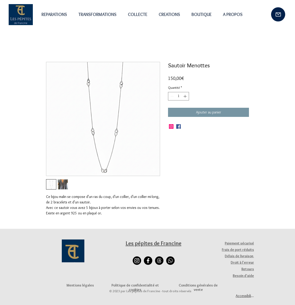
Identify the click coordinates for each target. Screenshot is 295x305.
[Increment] (185, 96)
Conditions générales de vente (198, 287)
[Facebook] (178, 126)
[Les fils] (159, 260)
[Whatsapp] (170, 260)
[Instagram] (171, 126)
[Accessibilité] (245, 295)
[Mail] (278, 14)
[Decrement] (171, 96)
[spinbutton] (178, 96)
